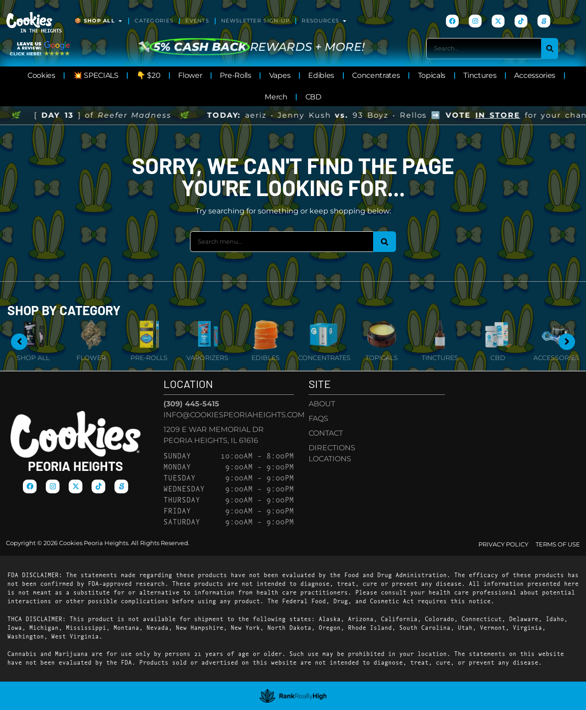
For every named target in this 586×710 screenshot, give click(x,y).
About (322, 403)
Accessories (556, 358)
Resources (324, 21)
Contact (326, 433)
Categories (154, 21)
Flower (91, 358)
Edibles (265, 358)
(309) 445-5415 (191, 403)
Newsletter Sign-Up (255, 21)
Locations (330, 458)
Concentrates (324, 358)
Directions (332, 447)
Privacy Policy (503, 544)
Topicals (381, 358)
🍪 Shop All (99, 21)
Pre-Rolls (149, 358)
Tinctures (440, 358)
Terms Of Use (558, 544)
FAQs (318, 418)
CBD (497, 358)
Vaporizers (207, 358)
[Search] (549, 48)
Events (197, 21)
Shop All (32, 358)
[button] (561, 685)
